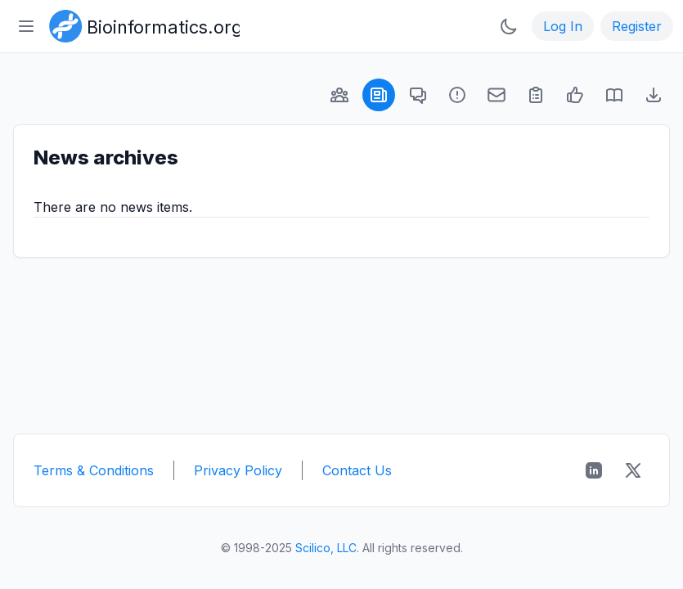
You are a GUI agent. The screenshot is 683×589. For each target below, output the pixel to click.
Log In (562, 26)
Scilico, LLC (326, 548)
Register (637, 26)
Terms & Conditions (94, 470)
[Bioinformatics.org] (141, 24)
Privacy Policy (238, 470)
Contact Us (357, 470)
